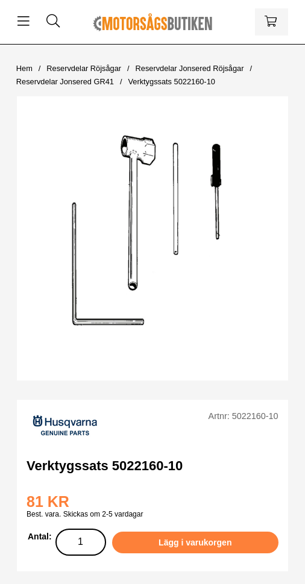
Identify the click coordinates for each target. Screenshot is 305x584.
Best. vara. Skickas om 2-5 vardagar (85, 514)
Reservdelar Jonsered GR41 (65, 81)
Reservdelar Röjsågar (83, 68)
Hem (24, 68)
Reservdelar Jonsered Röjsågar (190, 68)
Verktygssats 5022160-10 (171, 81)
